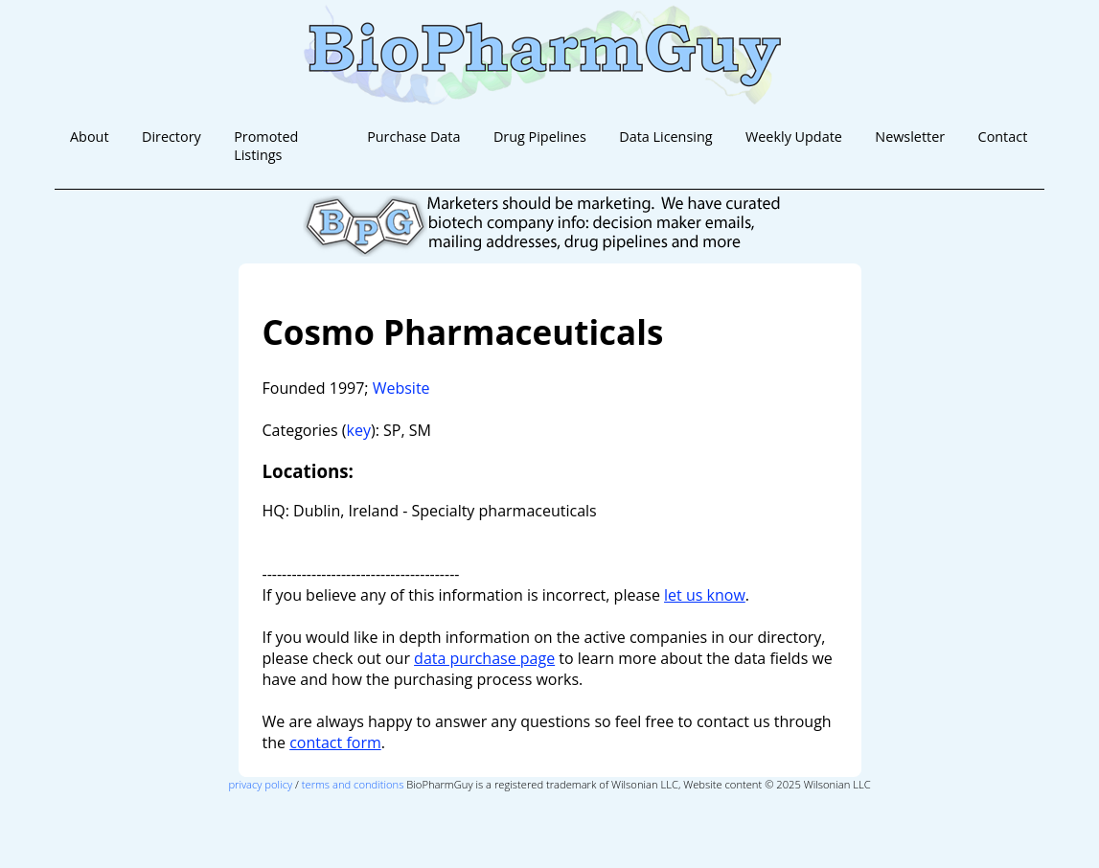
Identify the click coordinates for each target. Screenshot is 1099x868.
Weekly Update (793, 136)
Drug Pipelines (539, 136)
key (359, 430)
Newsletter (910, 136)
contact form (335, 742)
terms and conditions (353, 784)
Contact (1003, 136)
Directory (171, 136)
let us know (704, 594)
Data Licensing (665, 136)
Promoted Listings (266, 145)
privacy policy (260, 784)
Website (401, 388)
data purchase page (484, 658)
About (89, 136)
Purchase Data (413, 136)
